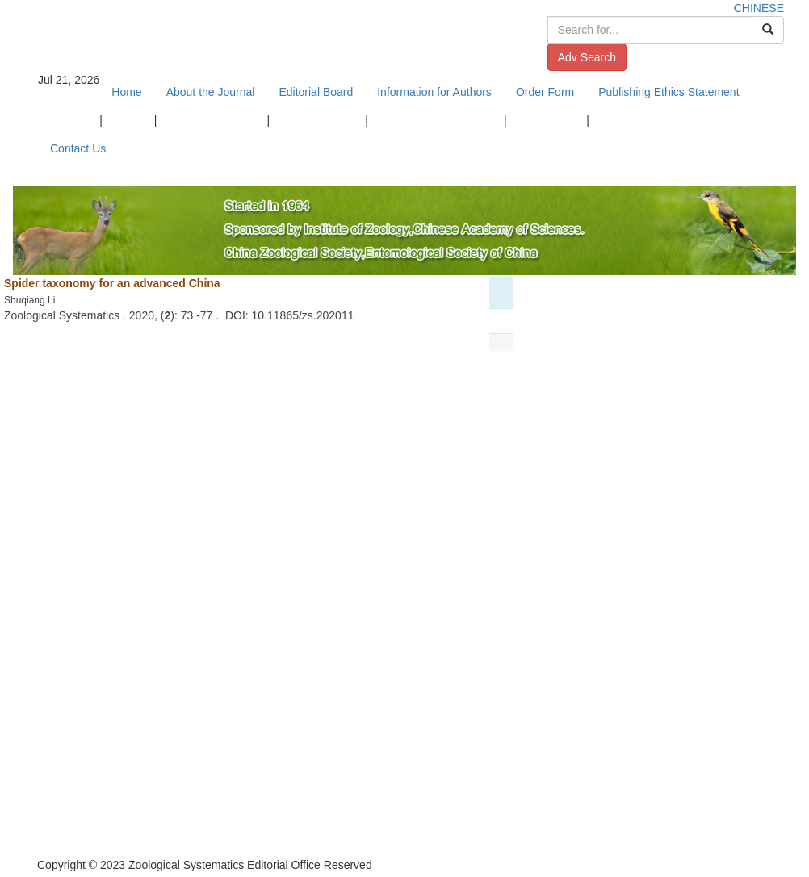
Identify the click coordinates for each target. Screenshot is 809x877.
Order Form (545, 92)
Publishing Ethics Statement (668, 92)
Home (126, 92)
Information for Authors (434, 92)
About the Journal (210, 92)
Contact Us (78, 148)
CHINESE (759, 8)
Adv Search (587, 57)
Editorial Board (316, 92)
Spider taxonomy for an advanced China (112, 283)
